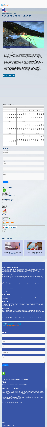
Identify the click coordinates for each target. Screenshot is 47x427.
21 (17, 116)
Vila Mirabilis (9, 200)
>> (43, 106)
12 (7, 114)
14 (11, 114)
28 (11, 117)
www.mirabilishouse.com (9, 199)
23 (21, 116)
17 (23, 114)
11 (25, 113)
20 (29, 114)
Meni (3, 9)
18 (25, 114)
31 (41, 117)
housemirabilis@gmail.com (10, 195)
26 (7, 117)
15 (13, 114)
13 (9, 114)
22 (19, 116)
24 (23, 116)
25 (25, 116)
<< (3, 106)
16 (15, 114)
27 (9, 117)
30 (15, 117)
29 (13, 117)
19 (27, 114)
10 (23, 113)
